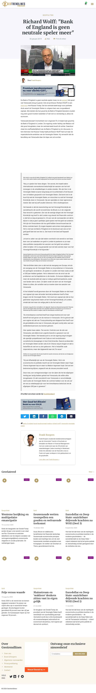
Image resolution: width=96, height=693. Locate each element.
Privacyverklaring (10, 664)
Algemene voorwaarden (13, 660)
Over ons (7, 654)
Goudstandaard (49, 394)
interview (24, 106)
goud (35, 423)
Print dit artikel (59, 39)
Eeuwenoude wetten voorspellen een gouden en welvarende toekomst (47, 519)
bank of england (28, 423)
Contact (7, 670)
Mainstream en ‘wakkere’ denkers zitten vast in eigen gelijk (45, 597)
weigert (64, 100)
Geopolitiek (48, 15)
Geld (35, 510)
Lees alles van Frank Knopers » (49, 459)
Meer (92, 472)
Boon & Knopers (10, 657)
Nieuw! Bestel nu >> (36, 669)
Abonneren (8, 667)
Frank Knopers (36, 80)
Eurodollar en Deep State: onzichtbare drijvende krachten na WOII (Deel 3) (79, 519)
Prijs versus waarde (13, 592)
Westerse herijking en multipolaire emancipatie (15, 517)
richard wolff (57, 423)
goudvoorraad (42, 423)
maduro (49, 423)
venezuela (64, 423)
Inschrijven (80, 654)
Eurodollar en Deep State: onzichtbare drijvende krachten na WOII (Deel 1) (79, 597)
